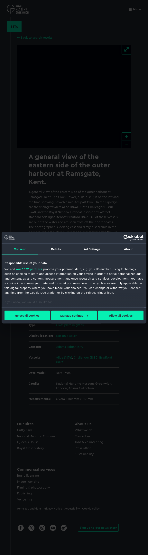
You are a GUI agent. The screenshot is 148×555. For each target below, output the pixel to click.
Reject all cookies (27, 315)
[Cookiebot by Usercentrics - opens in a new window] (126, 238)
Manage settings (74, 315)
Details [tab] (56, 249)
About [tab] (128, 249)
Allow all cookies (121, 315)
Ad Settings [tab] (92, 249)
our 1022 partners (29, 269)
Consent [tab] (20, 249)
